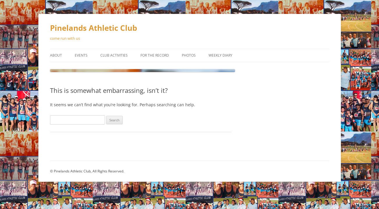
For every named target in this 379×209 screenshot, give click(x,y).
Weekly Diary (220, 55)
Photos (189, 55)
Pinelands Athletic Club (93, 28)
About (56, 55)
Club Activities (114, 55)
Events (81, 55)
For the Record (154, 55)
